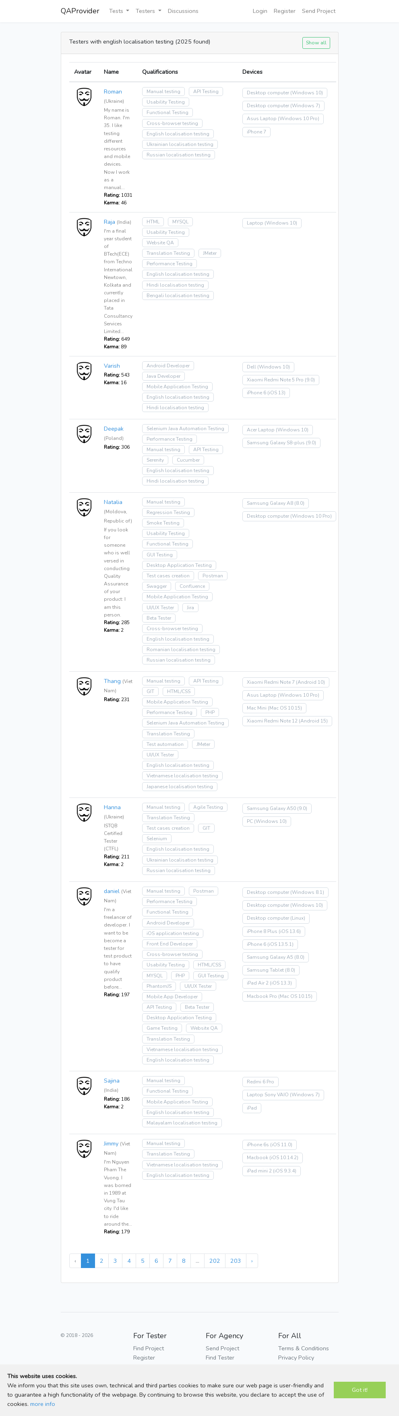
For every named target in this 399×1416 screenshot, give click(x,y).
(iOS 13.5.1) (280, 944)
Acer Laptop (261, 430)
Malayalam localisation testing (182, 1123)
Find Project (148, 1348)
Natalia (113, 502)
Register (285, 11)
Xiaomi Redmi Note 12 (272, 721)
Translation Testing (168, 253)
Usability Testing (166, 102)
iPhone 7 (256, 132)
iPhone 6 (256, 392)
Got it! (360, 1390)
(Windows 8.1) (307, 892)
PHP (210, 712)
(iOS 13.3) (281, 983)
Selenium (157, 838)
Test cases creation (168, 576)
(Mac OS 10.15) (285, 708)
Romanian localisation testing (181, 649)
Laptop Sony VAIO (268, 1094)
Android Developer (168, 365)
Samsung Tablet (265, 970)
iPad (252, 1108)
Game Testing (162, 1028)
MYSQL (180, 222)
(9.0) (310, 380)
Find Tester (220, 1358)
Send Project (318, 11)
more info (42, 1404)
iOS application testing (173, 933)
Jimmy (111, 1143)
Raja (109, 222)
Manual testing (163, 91)
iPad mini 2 (259, 1171)
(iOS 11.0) (281, 1144)
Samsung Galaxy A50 (271, 808)
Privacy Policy (296, 1358)
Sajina (112, 1081)
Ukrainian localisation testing (180, 144)
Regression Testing (168, 512)
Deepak (114, 429)
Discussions (183, 11)
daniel (112, 891)
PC (250, 821)
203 (235, 1261)
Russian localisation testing (179, 155)
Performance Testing (169, 263)
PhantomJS (159, 986)
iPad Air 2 (258, 983)
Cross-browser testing (172, 123)
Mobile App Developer (172, 996)
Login (260, 11)
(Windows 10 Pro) (298, 118)
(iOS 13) (276, 392)
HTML (153, 222)
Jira (190, 607)
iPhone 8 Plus (262, 931)
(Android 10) (310, 682)
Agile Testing (208, 807)
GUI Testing (160, 555)
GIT (150, 691)
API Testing (206, 91)
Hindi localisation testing (175, 285)
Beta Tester (159, 618)
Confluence (192, 586)
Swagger (157, 586)
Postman (213, 576)
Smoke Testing (163, 523)
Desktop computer (268, 93)
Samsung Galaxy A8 (270, 503)
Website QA (160, 242)
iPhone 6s (258, 1144)
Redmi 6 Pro (260, 1082)
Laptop (255, 223)
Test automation (165, 744)
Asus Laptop (262, 118)
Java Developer (163, 376)
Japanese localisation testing (180, 786)
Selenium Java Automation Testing (185, 428)
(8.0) (299, 503)
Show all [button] (316, 42)
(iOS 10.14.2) (283, 1157)
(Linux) (297, 918)
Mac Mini (257, 708)
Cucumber (188, 460)
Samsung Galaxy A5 (270, 957)
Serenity (155, 460)
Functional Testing (167, 112)
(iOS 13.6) (290, 931)
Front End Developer (170, 944)
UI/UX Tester (160, 607)
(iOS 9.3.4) (284, 1171)
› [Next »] (252, 1261)
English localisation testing (178, 134)
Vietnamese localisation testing (182, 776)
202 (214, 1261)
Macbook (257, 1157)
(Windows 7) (305, 105)
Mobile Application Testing (177, 386)
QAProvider (80, 11)
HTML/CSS (178, 691)
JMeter (210, 253)
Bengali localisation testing (178, 295)
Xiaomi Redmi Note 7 (271, 682)
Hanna (112, 807)
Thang (112, 681)
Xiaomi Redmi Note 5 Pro (275, 380)
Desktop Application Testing (179, 565)
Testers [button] (146, 11)
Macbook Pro (262, 996)
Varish (112, 366)
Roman (113, 91)
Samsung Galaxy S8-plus (276, 442)
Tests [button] (117, 11)
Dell (251, 367)
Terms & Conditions (303, 1348)
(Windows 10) (306, 93)
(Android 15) (313, 721)
